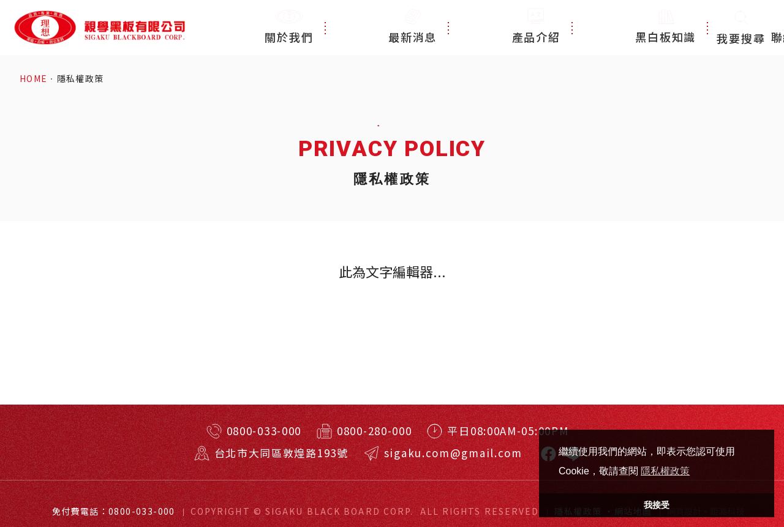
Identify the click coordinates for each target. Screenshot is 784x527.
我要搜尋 (741, 27)
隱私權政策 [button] (665, 471)
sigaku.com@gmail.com (453, 452)
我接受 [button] (656, 505)
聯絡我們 (665, 27)
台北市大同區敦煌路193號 (281, 452)
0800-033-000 (264, 430)
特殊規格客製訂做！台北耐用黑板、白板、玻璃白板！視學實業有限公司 (98, 27)
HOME (34, 78)
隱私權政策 (80, 78)
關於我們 (360, 27)
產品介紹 (507, 27)
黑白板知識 (586, 27)
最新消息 (433, 27)
